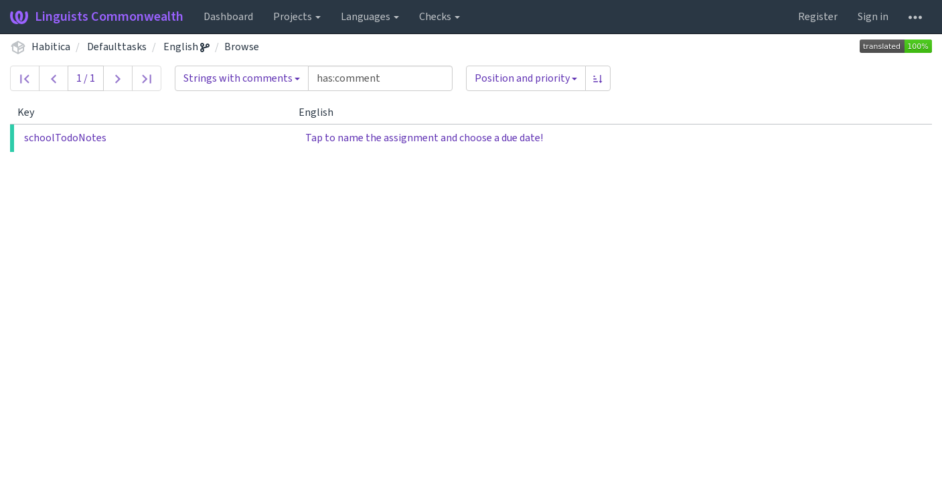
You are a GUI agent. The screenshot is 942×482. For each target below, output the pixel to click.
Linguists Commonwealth (96, 16)
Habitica (50, 46)
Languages (370, 16)
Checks (439, 16)
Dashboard (228, 16)
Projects (297, 16)
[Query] (380, 78)
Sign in (873, 16)
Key (31, 112)
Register (818, 16)
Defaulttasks (117, 46)
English (186, 46)
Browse (241, 46)
